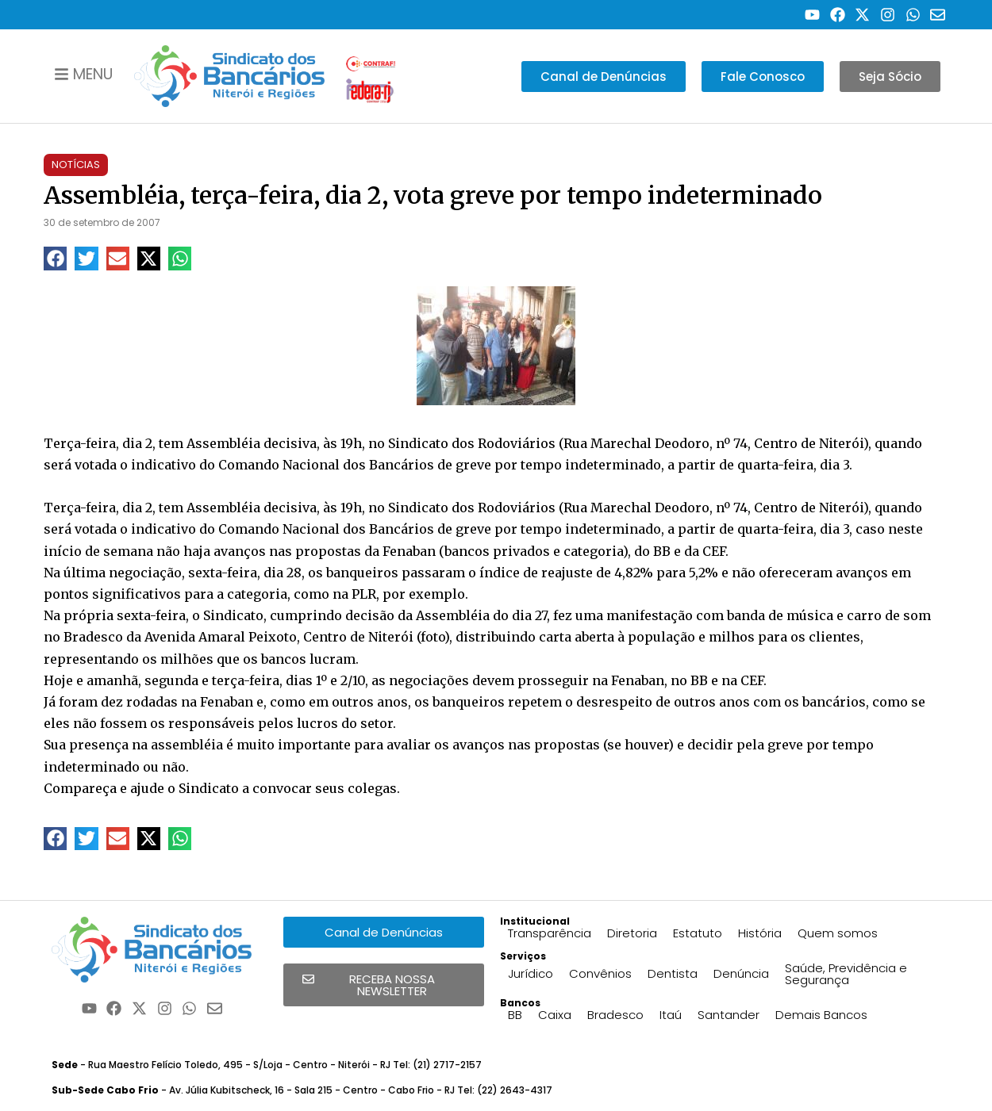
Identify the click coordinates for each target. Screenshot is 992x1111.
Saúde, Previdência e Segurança (846, 974)
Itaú (670, 1014)
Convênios (600, 973)
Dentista (673, 973)
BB (515, 1014)
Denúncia (741, 973)
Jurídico (530, 973)
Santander (728, 1014)
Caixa (554, 1014)
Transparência (549, 933)
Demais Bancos (821, 1014)
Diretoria (632, 933)
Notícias (76, 164)
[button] (55, 258)
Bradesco (615, 1014)
